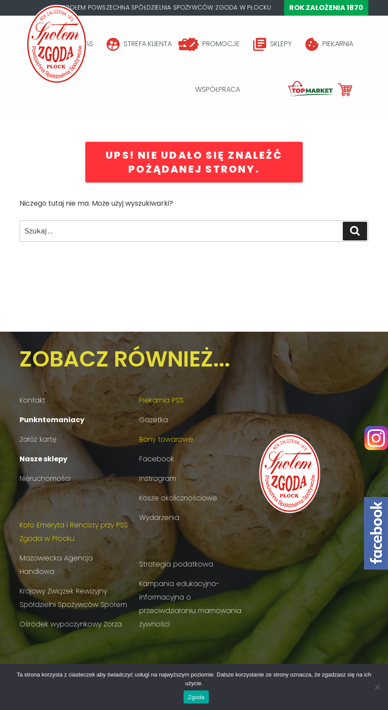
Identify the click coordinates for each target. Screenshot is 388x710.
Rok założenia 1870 (326, 8)
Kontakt (32, 400)
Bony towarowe (166, 439)
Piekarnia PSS (161, 400)
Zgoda (196, 697)
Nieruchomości (45, 478)
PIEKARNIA (337, 44)
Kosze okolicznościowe (178, 498)
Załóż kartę (38, 439)
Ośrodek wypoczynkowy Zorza (71, 624)
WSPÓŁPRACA (217, 89)
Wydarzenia (159, 518)
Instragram (157, 478)
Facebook (156, 459)
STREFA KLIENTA (148, 44)
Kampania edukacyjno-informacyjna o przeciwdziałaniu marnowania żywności (190, 604)
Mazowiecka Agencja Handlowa (56, 565)
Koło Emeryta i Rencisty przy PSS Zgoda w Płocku (74, 531)
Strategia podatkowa (176, 564)
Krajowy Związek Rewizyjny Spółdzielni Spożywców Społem (73, 598)
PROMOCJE (221, 44)
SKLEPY (281, 44)
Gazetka (153, 420)
